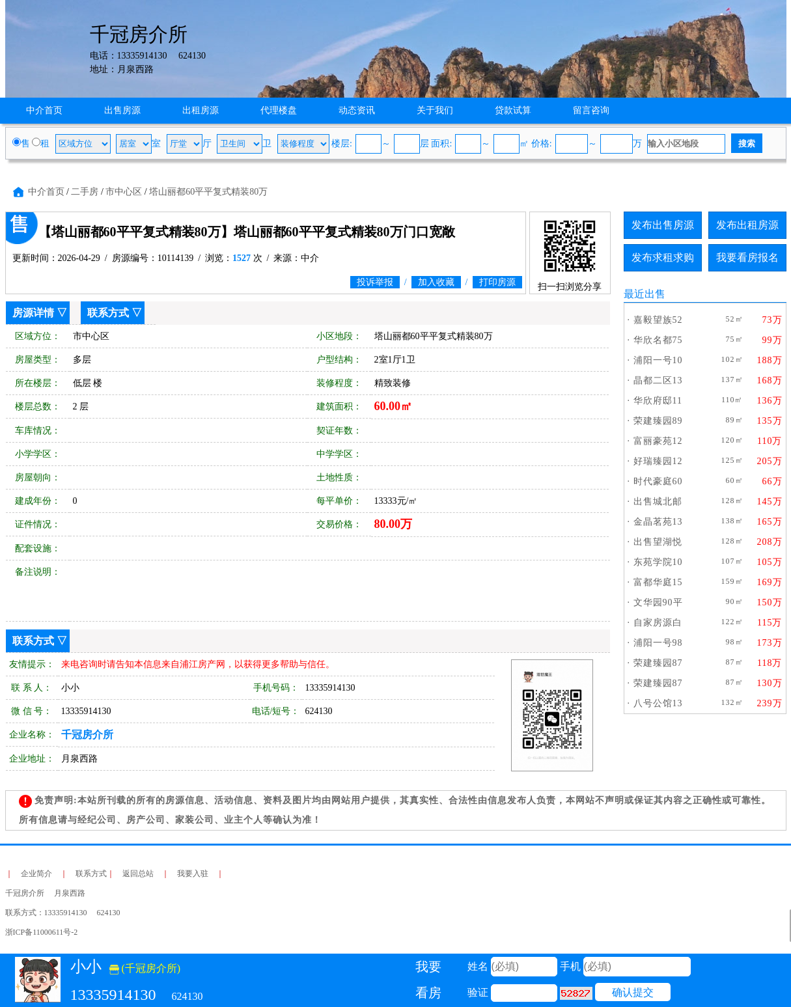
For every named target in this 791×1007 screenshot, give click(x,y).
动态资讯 (357, 110)
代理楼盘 (278, 110)
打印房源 (497, 282)
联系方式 (108, 312)
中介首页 (44, 110)
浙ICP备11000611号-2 (41, 932)
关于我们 (435, 110)
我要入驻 (192, 873)
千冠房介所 (87, 734)
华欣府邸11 (657, 401)
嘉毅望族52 (658, 320)
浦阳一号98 (658, 643)
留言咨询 (591, 110)
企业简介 (36, 873)
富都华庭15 (658, 582)
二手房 (84, 192)
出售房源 (122, 110)
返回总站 (138, 873)
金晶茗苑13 (658, 522)
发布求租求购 (662, 257)
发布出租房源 (747, 224)
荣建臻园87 (658, 663)
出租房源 (200, 110)
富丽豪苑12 (658, 441)
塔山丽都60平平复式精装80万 (208, 192)
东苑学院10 (658, 562)
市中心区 (123, 192)
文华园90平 (658, 602)
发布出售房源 (662, 224)
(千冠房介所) (145, 968)
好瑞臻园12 (658, 461)
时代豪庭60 (658, 481)
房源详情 (33, 312)
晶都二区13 (658, 380)
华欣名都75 (658, 340)
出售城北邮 (657, 501)
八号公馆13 (658, 703)
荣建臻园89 (658, 421)
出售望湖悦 (657, 542)
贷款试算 (513, 110)
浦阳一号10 (658, 360)
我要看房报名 (747, 257)
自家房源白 (657, 623)
